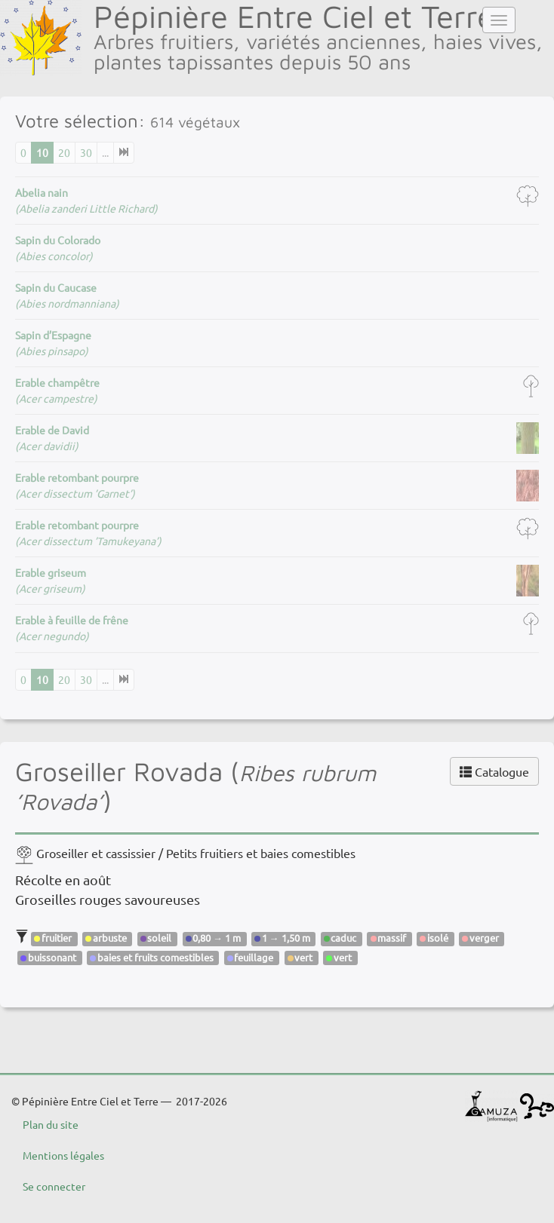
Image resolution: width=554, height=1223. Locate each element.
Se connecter (54, 1186)
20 (64, 152)
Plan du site (50, 1124)
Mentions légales (63, 1155)
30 (86, 152)
